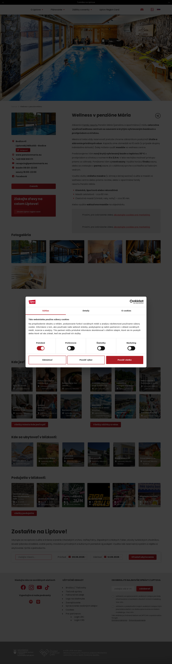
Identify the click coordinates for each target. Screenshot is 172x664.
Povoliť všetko (125, 360)
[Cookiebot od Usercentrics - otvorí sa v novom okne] (132, 302)
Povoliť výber (86, 360)
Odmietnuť (47, 360)
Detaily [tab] (86, 310)
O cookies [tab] (126, 310)
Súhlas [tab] (45, 310)
